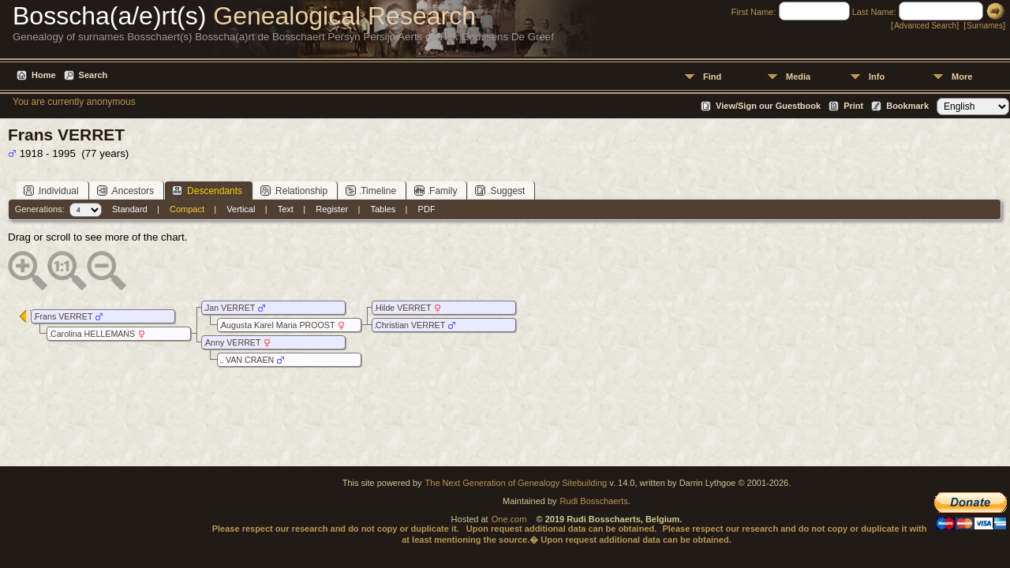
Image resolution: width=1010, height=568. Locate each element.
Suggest (500, 190)
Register (332, 209)
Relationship (293, 190)
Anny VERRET (232, 342)
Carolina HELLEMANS (92, 333)
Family (435, 190)
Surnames (985, 25)
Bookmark (907, 105)
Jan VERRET (230, 307)
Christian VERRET (410, 325)
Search (93, 75)
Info (877, 76)
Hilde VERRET (403, 307)
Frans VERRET (63, 316)
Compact (187, 209)
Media (798, 76)
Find (712, 76)
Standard (130, 209)
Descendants (207, 190)
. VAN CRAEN (247, 359)
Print (853, 105)
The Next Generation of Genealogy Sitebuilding (516, 483)
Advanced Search (925, 25)
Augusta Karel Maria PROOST (278, 325)
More (962, 76)
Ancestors (125, 190)
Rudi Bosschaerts (594, 501)
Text (286, 209)
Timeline (371, 190)
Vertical (240, 209)
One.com (509, 519)
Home (44, 75)
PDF (427, 209)
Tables (383, 209)
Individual (51, 190)
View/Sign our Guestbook (768, 105)
